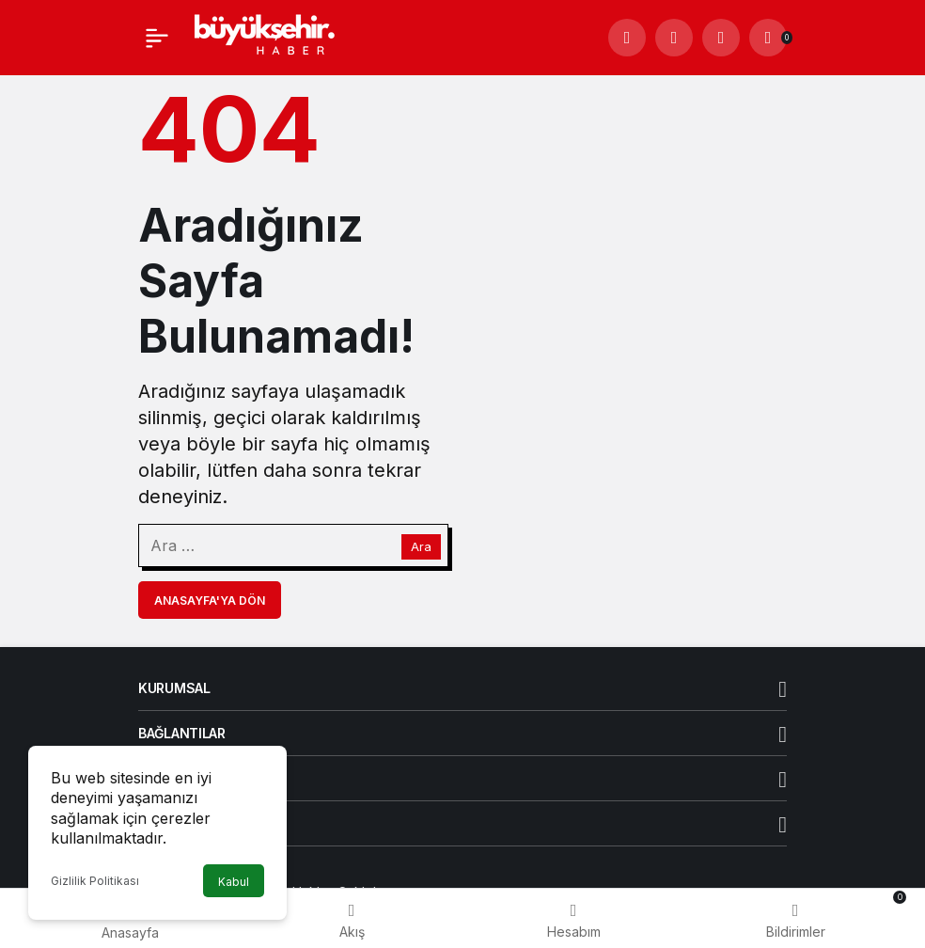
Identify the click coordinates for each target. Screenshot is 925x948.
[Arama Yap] (627, 37)
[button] (674, 37)
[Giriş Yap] (721, 37)
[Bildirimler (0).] (768, 37)
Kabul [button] (233, 882)
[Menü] (157, 37)
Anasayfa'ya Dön (209, 600)
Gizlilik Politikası (95, 881)
